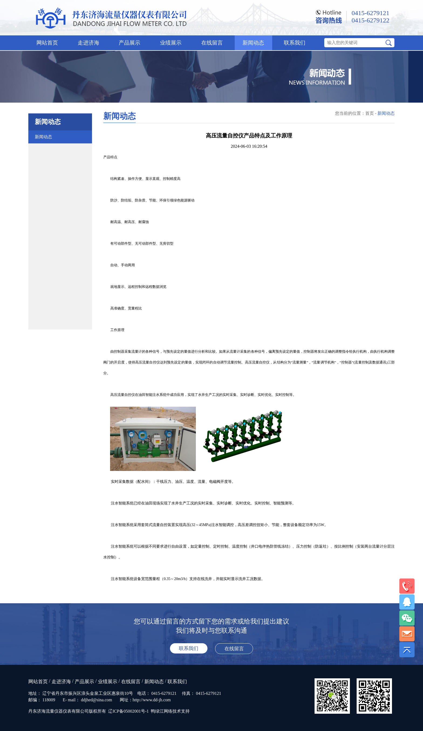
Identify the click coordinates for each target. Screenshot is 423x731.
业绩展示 (171, 43)
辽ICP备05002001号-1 (128, 711)
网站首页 (47, 43)
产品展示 (129, 43)
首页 (369, 113)
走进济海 (88, 43)
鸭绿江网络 (161, 711)
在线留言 (212, 43)
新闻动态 (253, 43)
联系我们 (294, 43)
